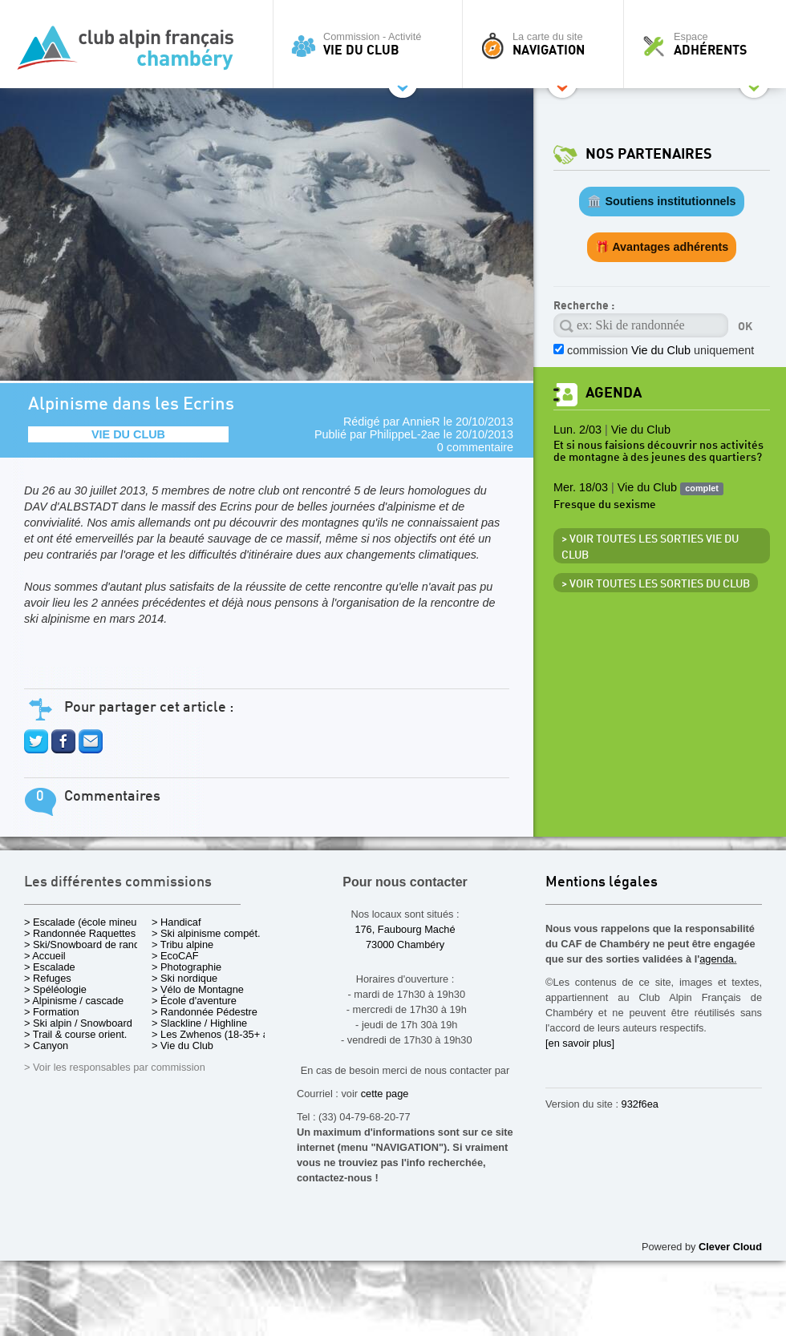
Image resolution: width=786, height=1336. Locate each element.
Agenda (613, 393)
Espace (709, 44)
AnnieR (421, 421)
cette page (385, 1094)
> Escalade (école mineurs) (86, 922)
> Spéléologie (55, 989)
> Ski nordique (184, 978)
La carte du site (547, 44)
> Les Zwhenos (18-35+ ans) (217, 1034)
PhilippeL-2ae (405, 434)
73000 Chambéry (405, 944)
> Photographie (186, 967)
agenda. (717, 959)
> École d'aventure (194, 1001)
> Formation (51, 1012)
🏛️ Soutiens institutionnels (661, 201)
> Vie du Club (182, 1045)
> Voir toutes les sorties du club (655, 584)
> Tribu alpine (182, 944)
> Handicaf (176, 922)
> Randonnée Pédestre (204, 1012)
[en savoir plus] (579, 1043)
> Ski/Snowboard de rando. (86, 944)
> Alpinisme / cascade (74, 1001)
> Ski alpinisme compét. (206, 933)
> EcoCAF (175, 956)
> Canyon (46, 1045)
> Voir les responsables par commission (114, 1067)
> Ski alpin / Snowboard (78, 1023)
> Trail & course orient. (75, 1034)
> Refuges (47, 978)
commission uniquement (660, 350)
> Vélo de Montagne (198, 989)
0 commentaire (475, 447)
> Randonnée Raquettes (80, 933)
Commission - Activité (372, 44)
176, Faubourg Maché (405, 929)
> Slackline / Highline (199, 1023)
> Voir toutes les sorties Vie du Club (650, 547)
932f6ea (640, 1104)
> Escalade (49, 967)
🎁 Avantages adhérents (662, 246)
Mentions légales (601, 883)
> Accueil (45, 956)
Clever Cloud (730, 1247)
